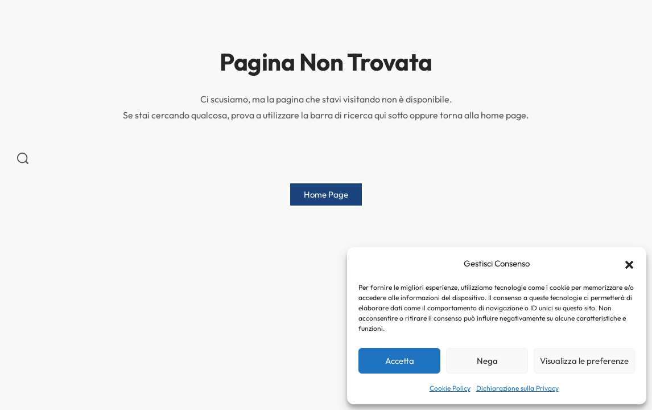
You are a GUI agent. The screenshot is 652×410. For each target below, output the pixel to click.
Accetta (399, 360)
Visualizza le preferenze (584, 360)
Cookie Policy (450, 388)
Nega (487, 360)
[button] (629, 263)
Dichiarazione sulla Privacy (517, 388)
